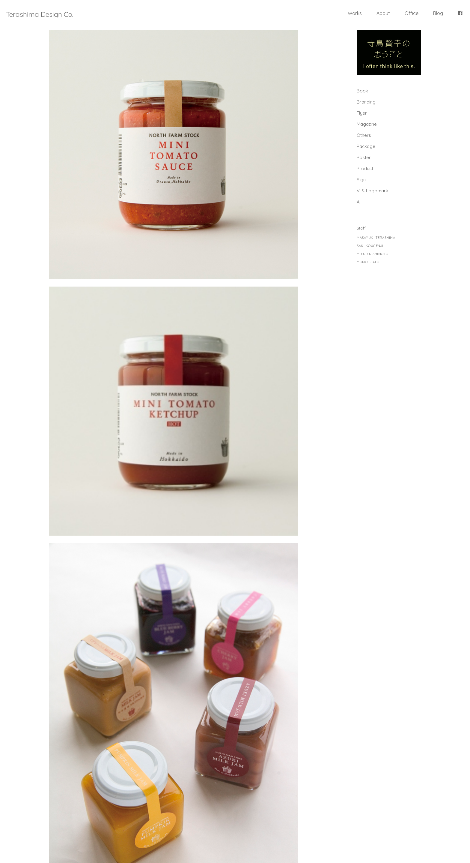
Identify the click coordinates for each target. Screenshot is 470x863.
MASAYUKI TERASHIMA (376, 237)
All (359, 202)
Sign (361, 179)
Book (362, 91)
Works (355, 13)
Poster (364, 157)
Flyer (362, 113)
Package (366, 146)
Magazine (367, 124)
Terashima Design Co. (39, 14)
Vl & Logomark (372, 190)
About (383, 13)
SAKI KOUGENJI (370, 246)
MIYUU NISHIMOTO (372, 254)
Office (411, 13)
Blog (438, 13)
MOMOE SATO (368, 262)
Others (364, 135)
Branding (366, 102)
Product (365, 168)
